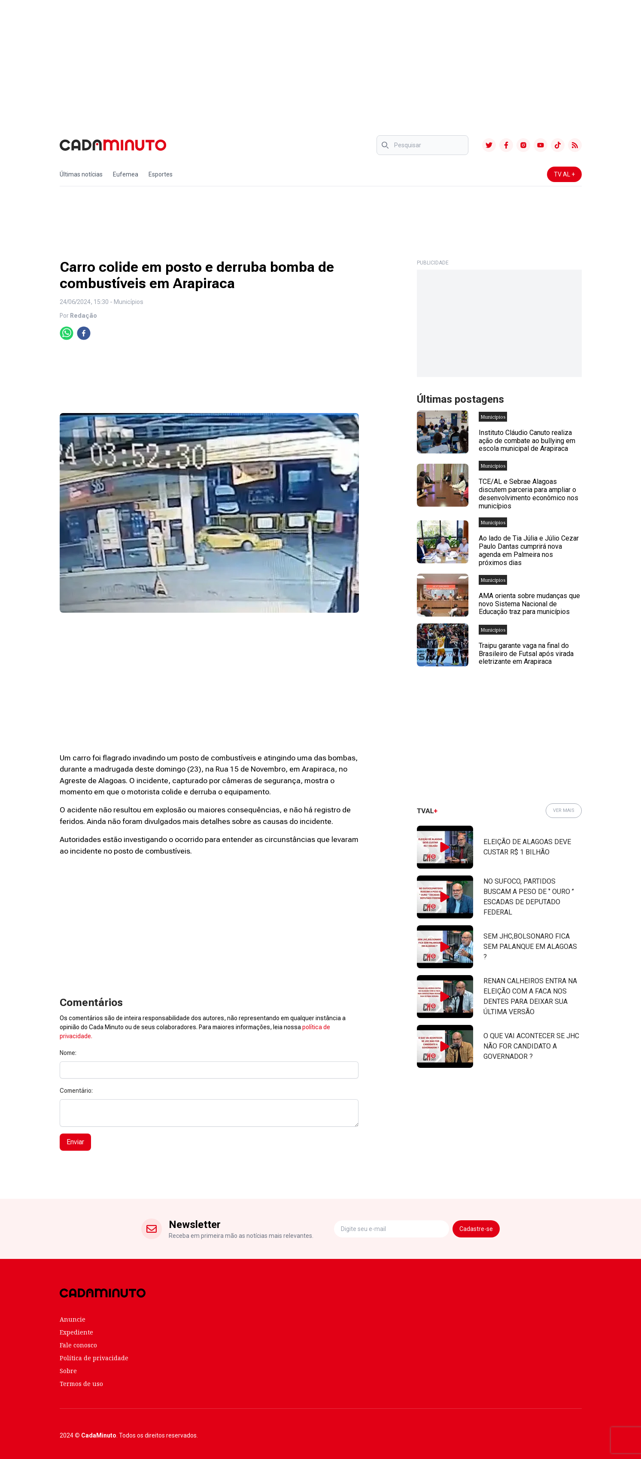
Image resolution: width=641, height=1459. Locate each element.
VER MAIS (563, 810)
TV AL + (564, 174)
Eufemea (125, 174)
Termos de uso (81, 1384)
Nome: (68, 1052)
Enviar (75, 1142)
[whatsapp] (66, 333)
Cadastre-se (476, 1228)
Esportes (161, 174)
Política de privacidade (94, 1358)
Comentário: (76, 1090)
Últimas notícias (81, 174)
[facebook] (84, 333)
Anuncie (72, 1319)
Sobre (68, 1371)
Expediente (76, 1332)
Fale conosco (78, 1345)
